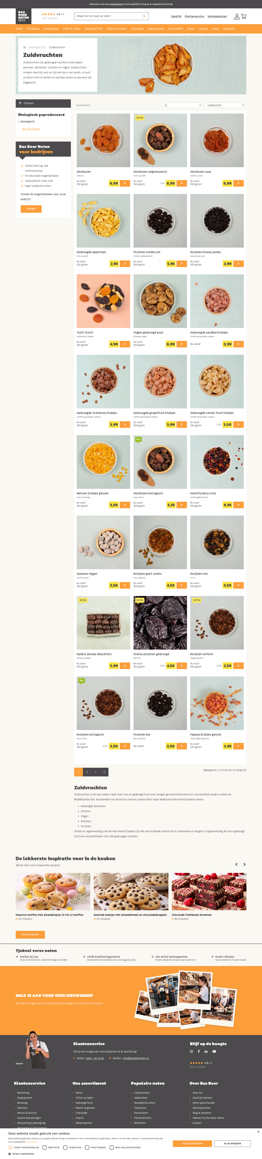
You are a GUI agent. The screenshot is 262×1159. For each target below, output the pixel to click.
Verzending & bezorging (29, 1123)
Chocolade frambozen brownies (192, 915)
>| (104, 772)
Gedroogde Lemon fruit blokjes (212, 413)
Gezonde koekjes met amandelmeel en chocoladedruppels (130, 915)
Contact (195, 1123)
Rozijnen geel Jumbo (148, 574)
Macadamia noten (143, 1103)
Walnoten (138, 1123)
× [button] (258, 1132)
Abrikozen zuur (200, 172)
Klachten (21, 1108)
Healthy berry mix (203, 493)
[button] (87, 1153)
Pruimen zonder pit (147, 252)
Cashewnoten (140, 1093)
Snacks (78, 1118)
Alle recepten (30, 934)
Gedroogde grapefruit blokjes (154, 413)
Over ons (196, 1093)
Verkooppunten (217, 16)
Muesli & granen (84, 1108)
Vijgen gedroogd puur (148, 332)
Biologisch (27, 121)
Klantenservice (194, 16)
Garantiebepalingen (27, 1118)
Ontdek (31, 209)
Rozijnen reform (201, 654)
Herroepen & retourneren (30, 1128)
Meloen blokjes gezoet (93, 493)
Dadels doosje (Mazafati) (94, 654)
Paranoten (138, 1108)
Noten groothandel (202, 1103)
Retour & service (25, 1113)
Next (244, 864)
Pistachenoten (141, 1118)
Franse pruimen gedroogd (151, 654)
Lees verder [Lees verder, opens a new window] (32, 1141)
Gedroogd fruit (37, 47)
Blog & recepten (200, 1113)
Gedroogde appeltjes (91, 252)
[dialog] (131, 1143)
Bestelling (21, 1093)
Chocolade (80, 1113)
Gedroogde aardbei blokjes (209, 332)
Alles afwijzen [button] (232, 1143)
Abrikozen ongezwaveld (150, 172)
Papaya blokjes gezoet (205, 734)
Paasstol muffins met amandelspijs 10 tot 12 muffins (49, 915)
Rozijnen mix (199, 574)
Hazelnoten (139, 1098)
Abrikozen (84, 172)
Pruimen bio (142, 734)
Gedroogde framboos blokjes (97, 413)
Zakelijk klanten (200, 1098)
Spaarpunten (23, 1098)
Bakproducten (82, 1123)
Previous (236, 864)
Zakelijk (176, 16)
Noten (78, 1093)
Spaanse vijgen (87, 574)
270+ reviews (50, 18)
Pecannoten (139, 1113)
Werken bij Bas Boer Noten (206, 1118)
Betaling (20, 1103)
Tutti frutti (85, 332)
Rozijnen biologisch (90, 734)
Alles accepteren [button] (192, 1143)
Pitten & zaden (83, 1098)
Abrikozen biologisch (148, 493)
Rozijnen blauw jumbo (205, 252)
